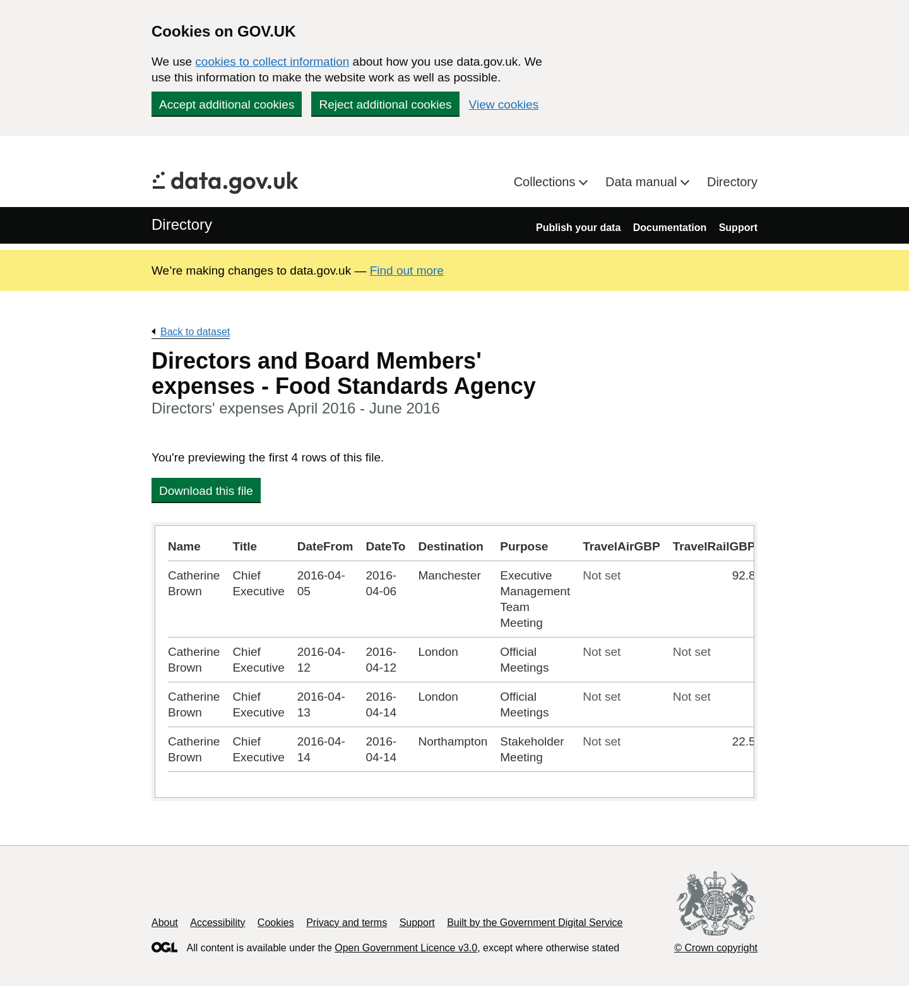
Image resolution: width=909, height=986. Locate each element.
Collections (546, 182)
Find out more (407, 270)
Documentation (669, 227)
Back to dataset (195, 331)
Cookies (276, 922)
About (165, 922)
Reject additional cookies (385, 104)
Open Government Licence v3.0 (406, 947)
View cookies (504, 104)
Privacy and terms (346, 922)
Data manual (642, 182)
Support (738, 227)
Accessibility (217, 922)
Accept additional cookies (226, 104)
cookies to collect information (272, 61)
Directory (732, 182)
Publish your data (578, 227)
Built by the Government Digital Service (534, 922)
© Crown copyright (716, 947)
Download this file (206, 490)
